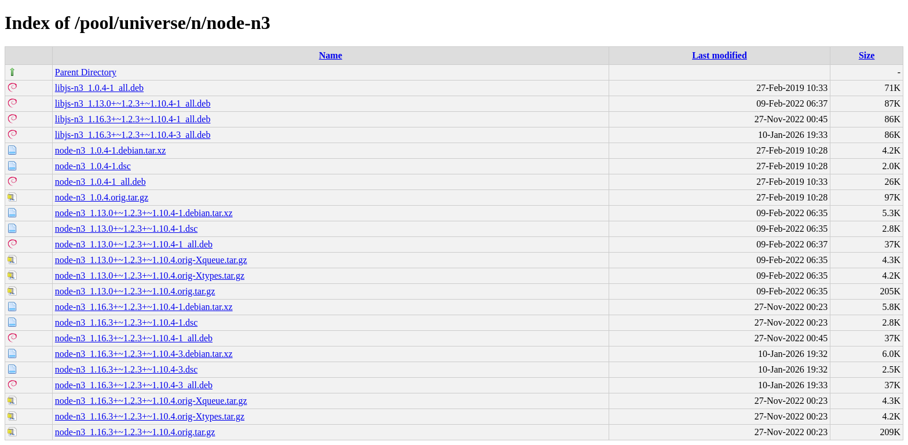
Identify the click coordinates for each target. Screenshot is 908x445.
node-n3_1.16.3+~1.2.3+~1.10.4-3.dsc (126, 369)
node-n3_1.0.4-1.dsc (93, 166)
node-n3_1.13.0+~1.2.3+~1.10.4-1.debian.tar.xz (144, 213)
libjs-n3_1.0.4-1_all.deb (99, 88)
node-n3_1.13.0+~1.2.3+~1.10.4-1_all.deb (134, 244)
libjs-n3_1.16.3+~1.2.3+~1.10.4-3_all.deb (133, 135)
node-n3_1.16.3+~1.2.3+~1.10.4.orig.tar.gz (135, 432)
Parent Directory (85, 72)
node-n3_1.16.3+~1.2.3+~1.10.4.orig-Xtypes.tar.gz (149, 416)
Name (330, 55)
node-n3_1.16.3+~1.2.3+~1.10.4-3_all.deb (134, 385)
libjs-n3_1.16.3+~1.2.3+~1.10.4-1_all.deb (133, 119)
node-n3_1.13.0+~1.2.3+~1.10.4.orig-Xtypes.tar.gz (149, 275)
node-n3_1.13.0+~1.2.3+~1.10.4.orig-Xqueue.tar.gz (151, 260)
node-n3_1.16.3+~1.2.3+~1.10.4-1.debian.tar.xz (144, 307)
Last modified (719, 55)
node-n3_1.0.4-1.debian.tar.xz (110, 150)
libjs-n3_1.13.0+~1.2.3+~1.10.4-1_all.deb (133, 103)
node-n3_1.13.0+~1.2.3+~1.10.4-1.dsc (126, 229)
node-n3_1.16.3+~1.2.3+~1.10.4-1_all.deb (134, 338)
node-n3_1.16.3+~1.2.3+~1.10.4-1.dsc (126, 322)
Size (867, 55)
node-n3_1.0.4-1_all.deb (100, 182)
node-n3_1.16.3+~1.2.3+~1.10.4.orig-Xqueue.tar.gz (151, 401)
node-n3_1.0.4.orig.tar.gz (101, 197)
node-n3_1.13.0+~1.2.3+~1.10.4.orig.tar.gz (135, 291)
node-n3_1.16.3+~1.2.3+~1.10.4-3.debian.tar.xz (144, 354)
